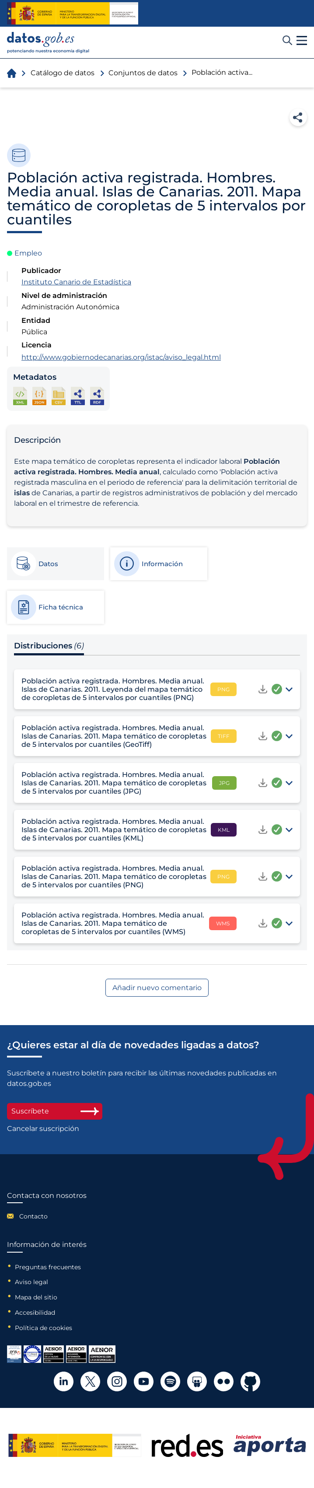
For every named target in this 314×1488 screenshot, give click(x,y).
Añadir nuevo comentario (157, 988)
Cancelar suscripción (43, 1129)
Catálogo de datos (62, 73)
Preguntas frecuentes (48, 1267)
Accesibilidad (35, 1312)
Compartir (298, 117)
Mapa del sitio (36, 1297)
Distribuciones (49, 646)
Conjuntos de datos (143, 73)
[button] (302, 40)
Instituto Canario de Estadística (76, 282)
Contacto (33, 1216)
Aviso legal (31, 1282)
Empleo (28, 253)
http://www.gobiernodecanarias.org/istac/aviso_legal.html (121, 357)
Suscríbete (54, 1111)
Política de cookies (43, 1328)
